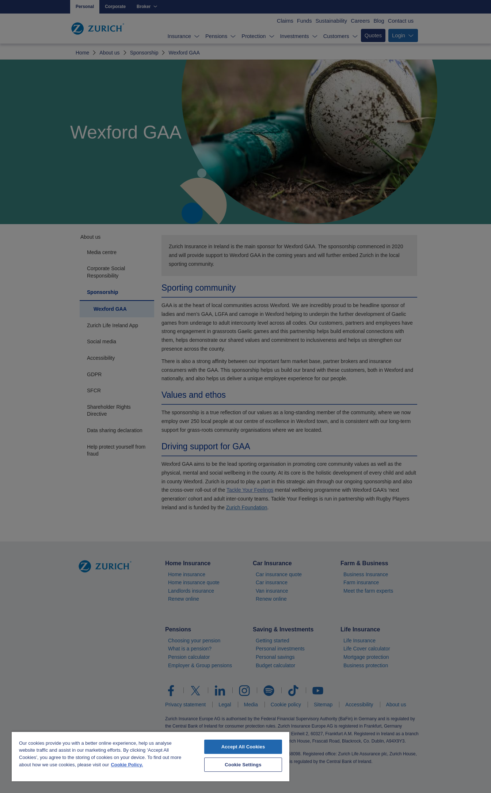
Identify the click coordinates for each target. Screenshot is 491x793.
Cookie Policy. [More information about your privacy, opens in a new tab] (127, 764)
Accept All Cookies (243, 746)
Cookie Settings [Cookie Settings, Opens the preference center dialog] (243, 764)
